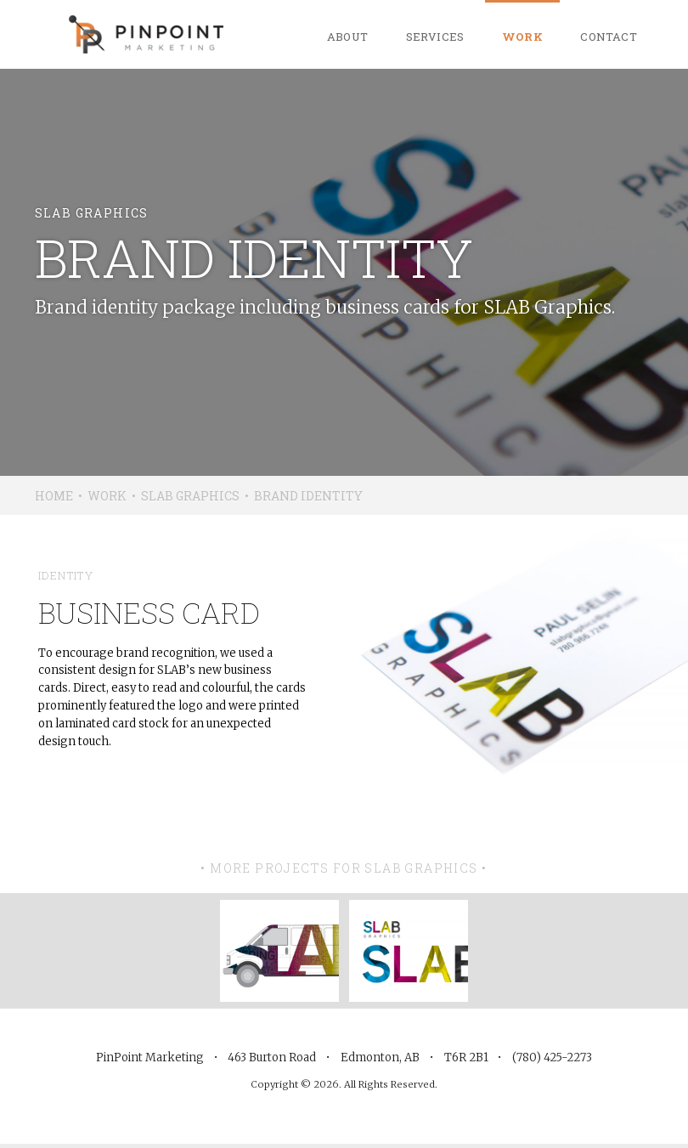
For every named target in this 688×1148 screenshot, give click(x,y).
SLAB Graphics (190, 496)
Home (54, 496)
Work (523, 36)
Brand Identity (308, 496)
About (348, 36)
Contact (608, 36)
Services (435, 36)
